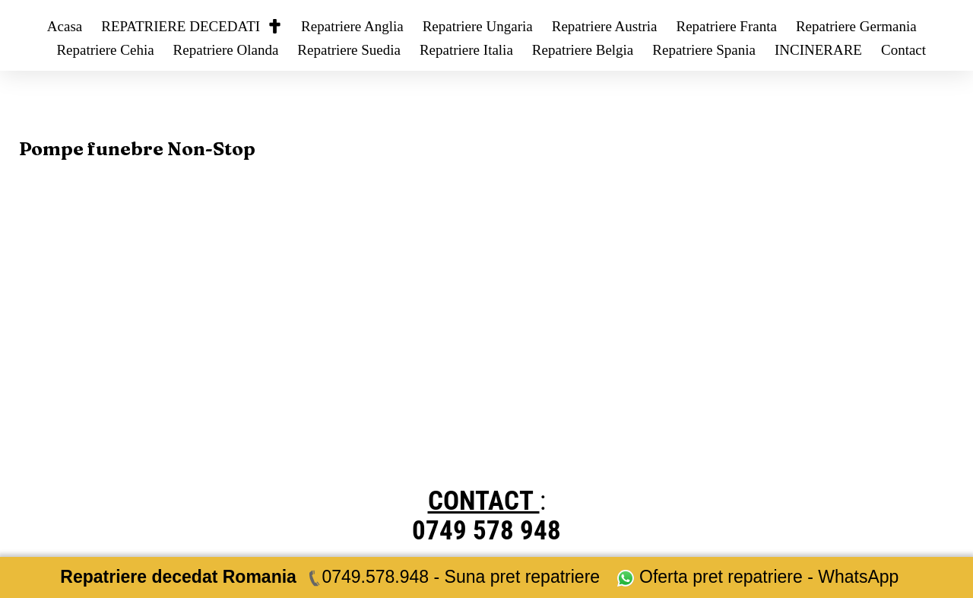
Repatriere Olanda (226, 50)
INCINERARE (818, 50)
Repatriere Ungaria (478, 26)
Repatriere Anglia (352, 26)
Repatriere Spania (704, 50)
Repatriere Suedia (349, 50)
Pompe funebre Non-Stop (137, 149)
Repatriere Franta (726, 26)
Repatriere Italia (466, 50)
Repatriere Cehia (105, 50)
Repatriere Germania (856, 26)
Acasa (64, 26)
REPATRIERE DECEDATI (191, 26)
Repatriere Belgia (582, 50)
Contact (903, 50)
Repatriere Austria (605, 26)
